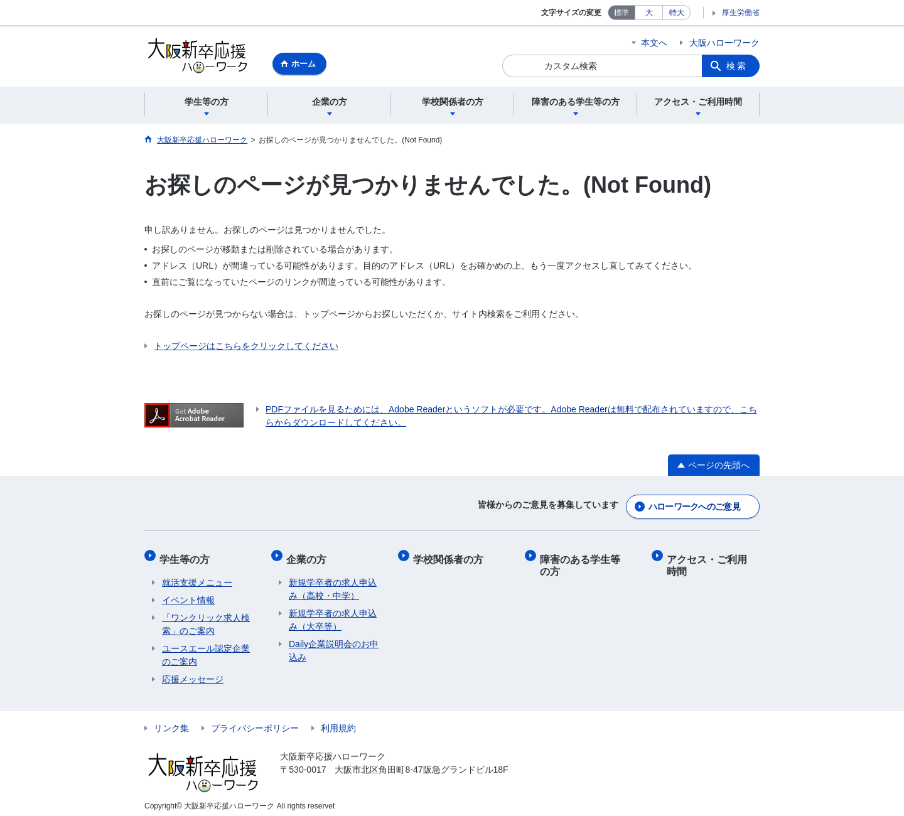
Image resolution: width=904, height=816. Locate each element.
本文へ (654, 42)
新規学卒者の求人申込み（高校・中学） (333, 582)
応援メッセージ (192, 673)
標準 (621, 12)
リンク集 (171, 722)
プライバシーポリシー (255, 722)
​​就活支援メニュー (197, 576)
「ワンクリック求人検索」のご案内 (206, 618)
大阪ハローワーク (724, 42)
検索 (737, 66)
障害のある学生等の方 (587, 561)
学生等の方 (187, 555)
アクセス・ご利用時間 (714, 561)
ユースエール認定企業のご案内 (206, 648)
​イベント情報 (188, 594)
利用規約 (338, 722)
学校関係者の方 (451, 555)
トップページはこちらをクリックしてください (246, 348)
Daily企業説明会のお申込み (334, 644)
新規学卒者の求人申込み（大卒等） (333, 613)
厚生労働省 (741, 12)
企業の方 (309, 555)
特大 (676, 12)
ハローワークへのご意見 (694, 506)
